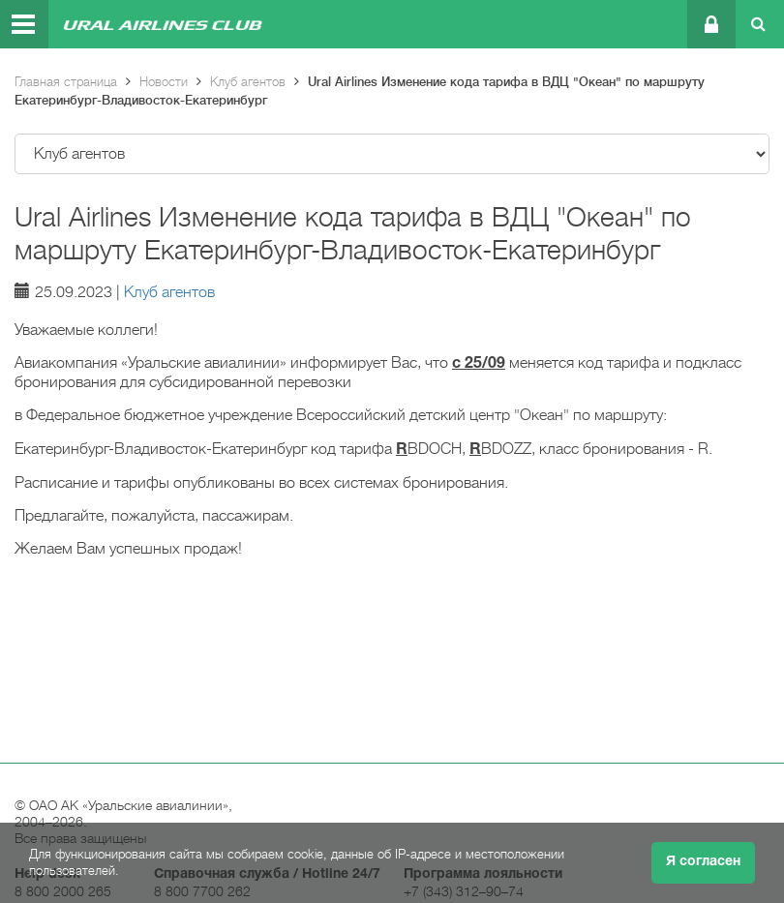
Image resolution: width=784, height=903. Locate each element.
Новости (163, 82)
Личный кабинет (710, 24)
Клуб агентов (248, 82)
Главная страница (66, 82)
